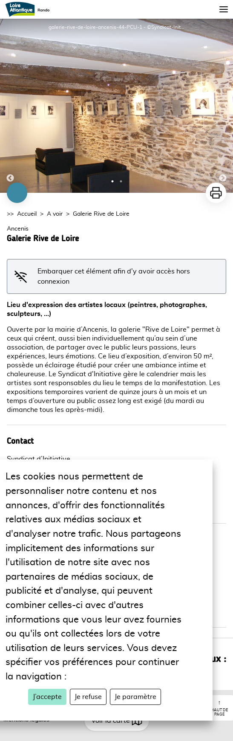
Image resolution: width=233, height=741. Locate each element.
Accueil (27, 214)
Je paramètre (135, 696)
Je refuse (88, 696)
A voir (55, 214)
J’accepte (47, 696)
